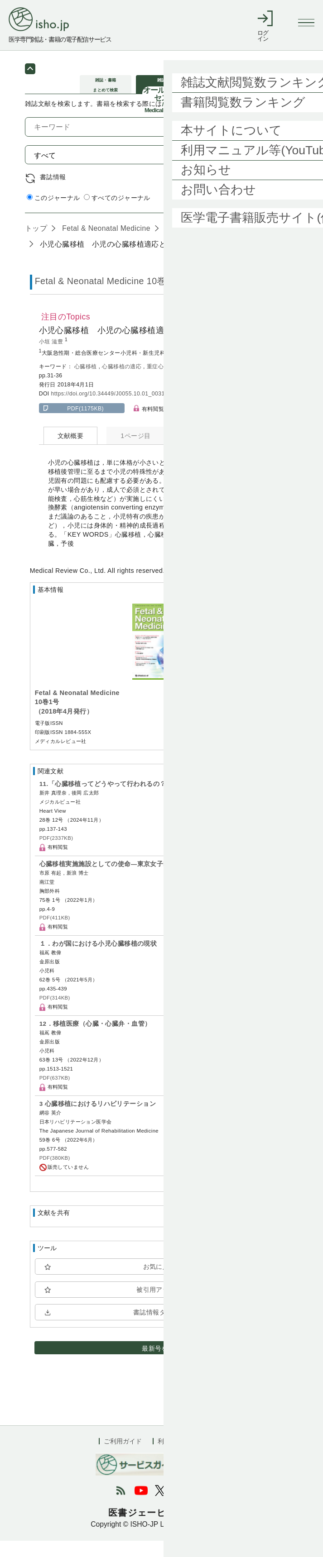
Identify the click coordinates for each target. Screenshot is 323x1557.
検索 (277, 171)
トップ (36, 244)
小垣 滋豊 (52, 358)
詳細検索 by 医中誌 (270, 215)
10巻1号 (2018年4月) (199, 244)
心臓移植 (86, 383)
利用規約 (170, 1457)
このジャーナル (53, 214)
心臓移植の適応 (122, 383)
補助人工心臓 (197, 383)
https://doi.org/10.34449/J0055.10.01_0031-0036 (115, 409)
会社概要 (211, 1457)
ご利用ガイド (123, 1457)
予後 (225, 383)
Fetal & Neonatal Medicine (105, 244)
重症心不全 (162, 383)
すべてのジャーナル (117, 214)
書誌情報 (53, 193)
